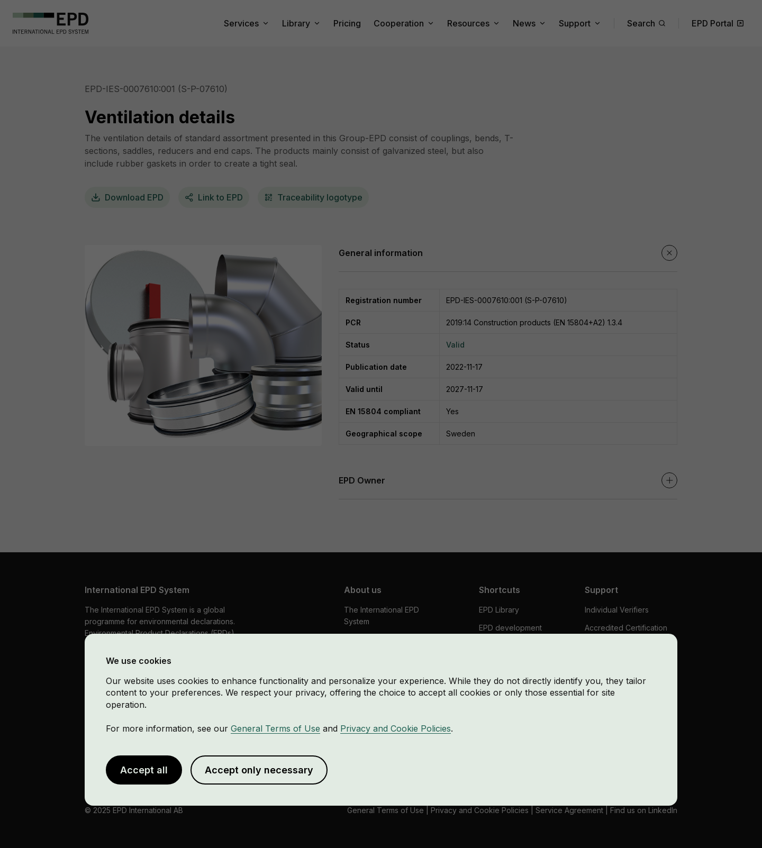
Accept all (144, 770)
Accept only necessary (259, 770)
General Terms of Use (275, 728)
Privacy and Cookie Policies (395, 728)
